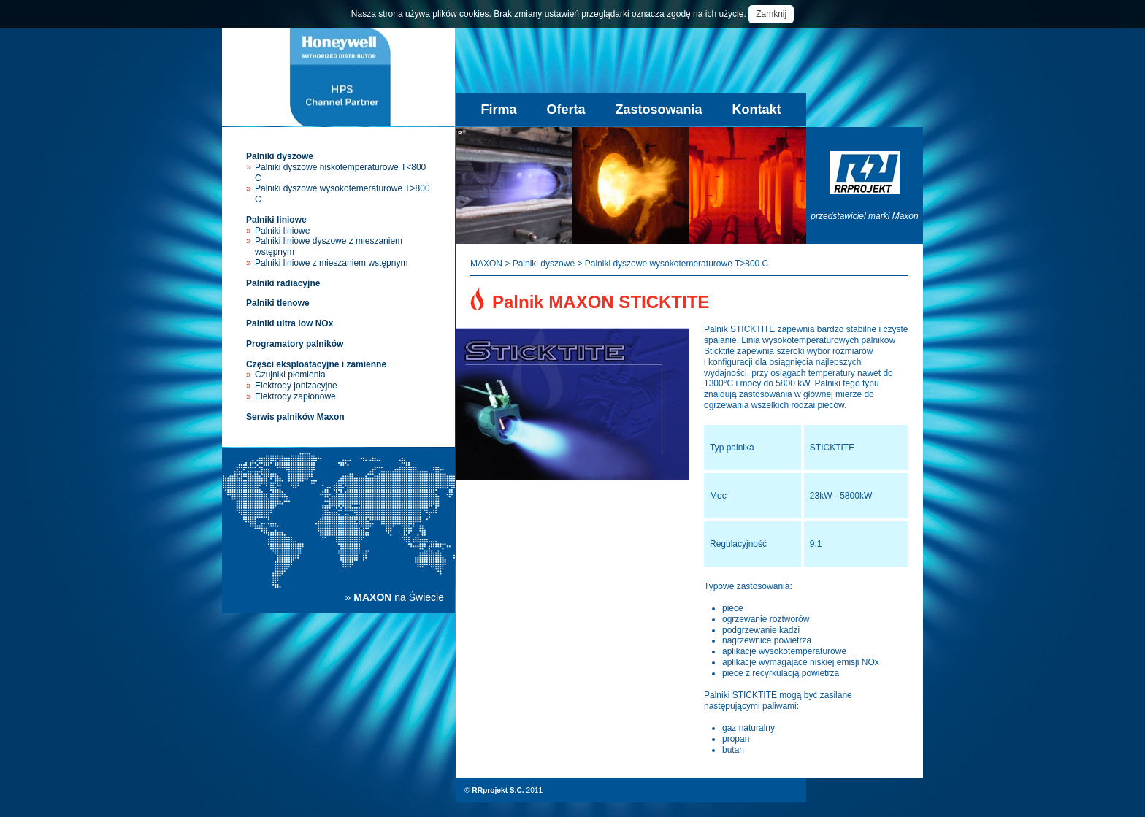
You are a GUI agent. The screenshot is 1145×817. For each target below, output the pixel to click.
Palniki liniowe (276, 220)
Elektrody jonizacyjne (296, 385)
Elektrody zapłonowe (295, 396)
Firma (498, 109)
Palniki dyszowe (279, 156)
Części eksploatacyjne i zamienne (316, 364)
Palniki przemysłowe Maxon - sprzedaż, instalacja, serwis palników (338, 77)
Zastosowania (659, 109)
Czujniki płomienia (290, 374)
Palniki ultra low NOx (289, 323)
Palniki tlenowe (278, 303)
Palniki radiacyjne (283, 283)
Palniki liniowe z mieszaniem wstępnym (331, 263)
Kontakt (756, 109)
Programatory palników (294, 344)
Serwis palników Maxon (295, 417)
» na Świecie (394, 597)
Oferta (565, 109)
